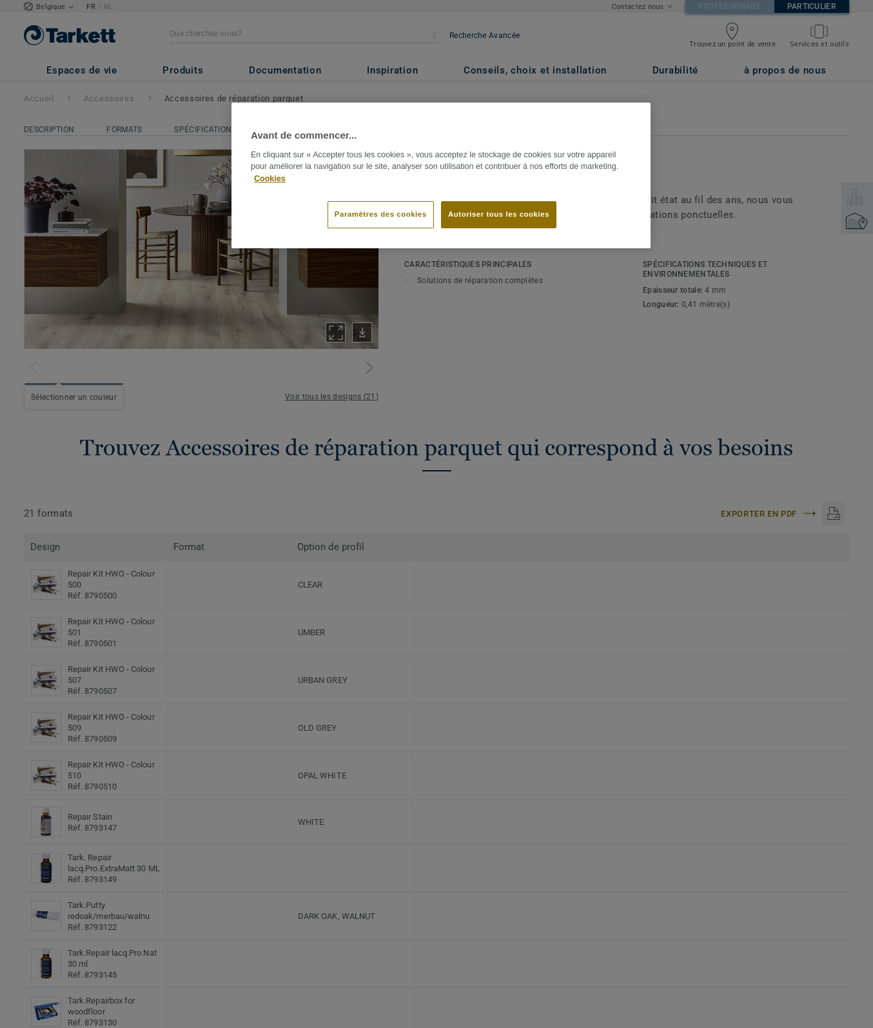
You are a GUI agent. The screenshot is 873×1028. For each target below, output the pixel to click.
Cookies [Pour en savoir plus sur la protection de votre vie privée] (270, 178)
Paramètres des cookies (381, 214)
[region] (441, 175)
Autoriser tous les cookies (498, 214)
